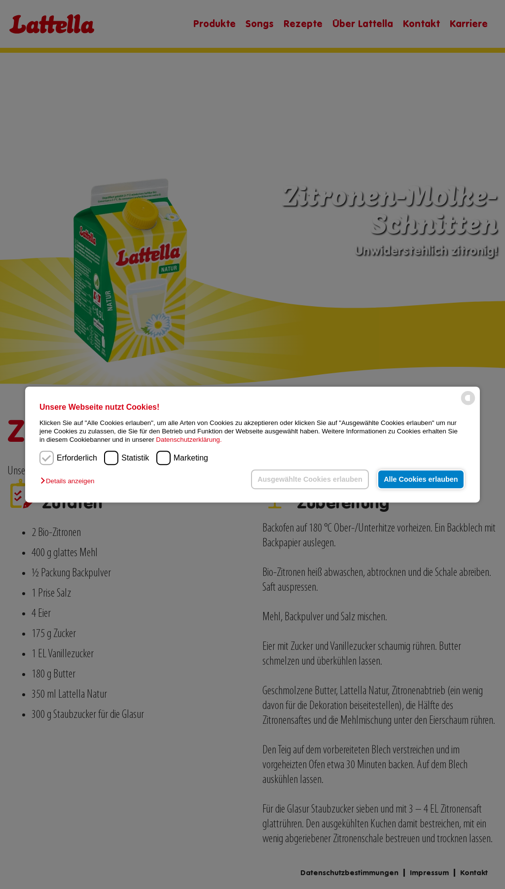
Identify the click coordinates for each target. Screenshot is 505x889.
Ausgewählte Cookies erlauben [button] (309, 479)
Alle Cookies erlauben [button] (421, 479)
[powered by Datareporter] (468, 404)
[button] (69, 481)
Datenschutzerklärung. (188, 440)
